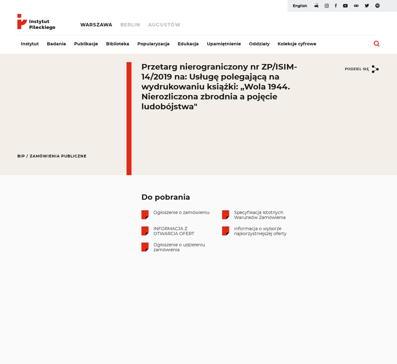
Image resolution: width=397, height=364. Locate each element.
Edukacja (188, 44)
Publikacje (86, 44)
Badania (56, 44)
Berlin (130, 25)
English (300, 6)
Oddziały (259, 44)
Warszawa (96, 25)
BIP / (22, 156)
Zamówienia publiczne (58, 156)
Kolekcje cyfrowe (297, 44)
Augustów (164, 25)
